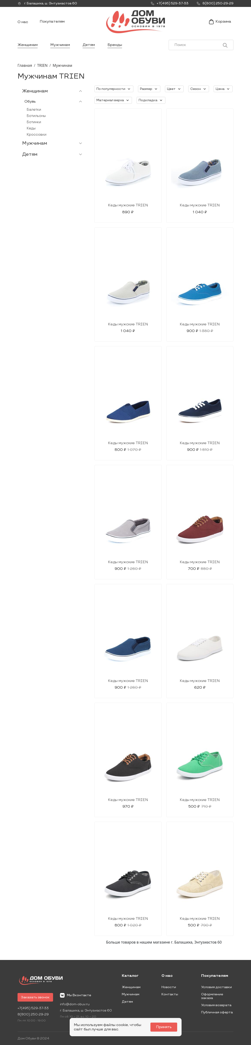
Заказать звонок (35, 997)
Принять (164, 1027)
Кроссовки (36, 135)
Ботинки (34, 122)
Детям (89, 45)
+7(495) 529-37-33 (33, 1008)
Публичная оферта (217, 1012)
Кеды (31, 128)
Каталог (130, 976)
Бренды (115, 45)
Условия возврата (216, 1005)
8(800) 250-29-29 (33, 1014)
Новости (168, 987)
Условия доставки (216, 987)
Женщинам (28, 45)
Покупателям (52, 21)
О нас (23, 22)
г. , (47, 3)
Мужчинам (60, 45)
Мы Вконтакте (75, 995)
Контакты (169, 994)
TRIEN (42, 65)
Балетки (34, 110)
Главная (25, 65)
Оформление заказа (212, 996)
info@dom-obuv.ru (75, 1004)
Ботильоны (36, 116)
